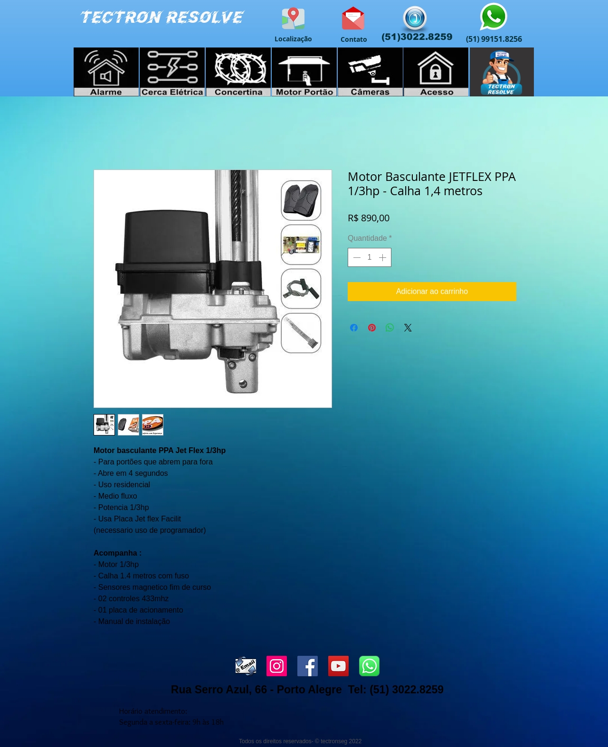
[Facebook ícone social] (307, 666)
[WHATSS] (369, 666)
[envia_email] (246, 666)
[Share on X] (408, 327)
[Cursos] (502, 71)
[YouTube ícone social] (338, 666)
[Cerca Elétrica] (172, 71)
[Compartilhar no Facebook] (354, 327)
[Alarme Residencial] (106, 71)
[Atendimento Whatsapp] (493, 17)
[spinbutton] (369, 257)
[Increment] (383, 257)
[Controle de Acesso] (436, 71)
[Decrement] (355, 257)
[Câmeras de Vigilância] (370, 71)
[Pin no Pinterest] (372, 327)
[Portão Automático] (304, 71)
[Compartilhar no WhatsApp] (390, 327)
